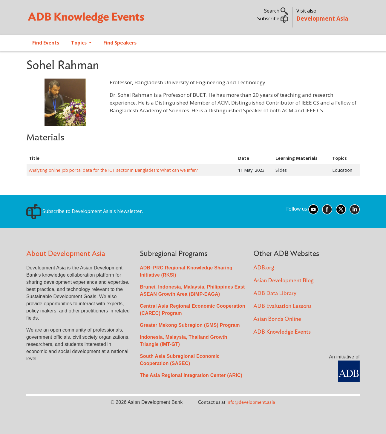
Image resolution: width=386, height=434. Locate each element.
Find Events (45, 42)
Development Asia (322, 18)
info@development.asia (250, 402)
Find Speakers (120, 42)
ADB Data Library (274, 293)
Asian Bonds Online (277, 319)
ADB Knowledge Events (282, 332)
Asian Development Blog (283, 280)
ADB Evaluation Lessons (282, 306)
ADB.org (263, 268)
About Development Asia (65, 253)
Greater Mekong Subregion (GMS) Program (190, 325)
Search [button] (276, 10)
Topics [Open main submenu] (79, 42)
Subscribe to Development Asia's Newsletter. (84, 211)
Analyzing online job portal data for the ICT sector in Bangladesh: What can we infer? (113, 170)
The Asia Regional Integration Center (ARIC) (191, 375)
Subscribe (272, 18)
